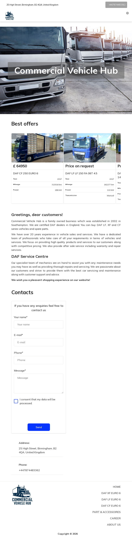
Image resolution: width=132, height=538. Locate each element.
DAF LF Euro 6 (111, 499)
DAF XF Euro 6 (111, 493)
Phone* (18, 352)
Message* (20, 370)
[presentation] (38, 414)
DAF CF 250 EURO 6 (25, 173)
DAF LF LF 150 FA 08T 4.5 (81, 173)
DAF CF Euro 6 (111, 505)
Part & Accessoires (106, 512)
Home (117, 486)
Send (39, 427)
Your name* (20, 317)
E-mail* (18, 335)
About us (114, 524)
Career (115, 518)
